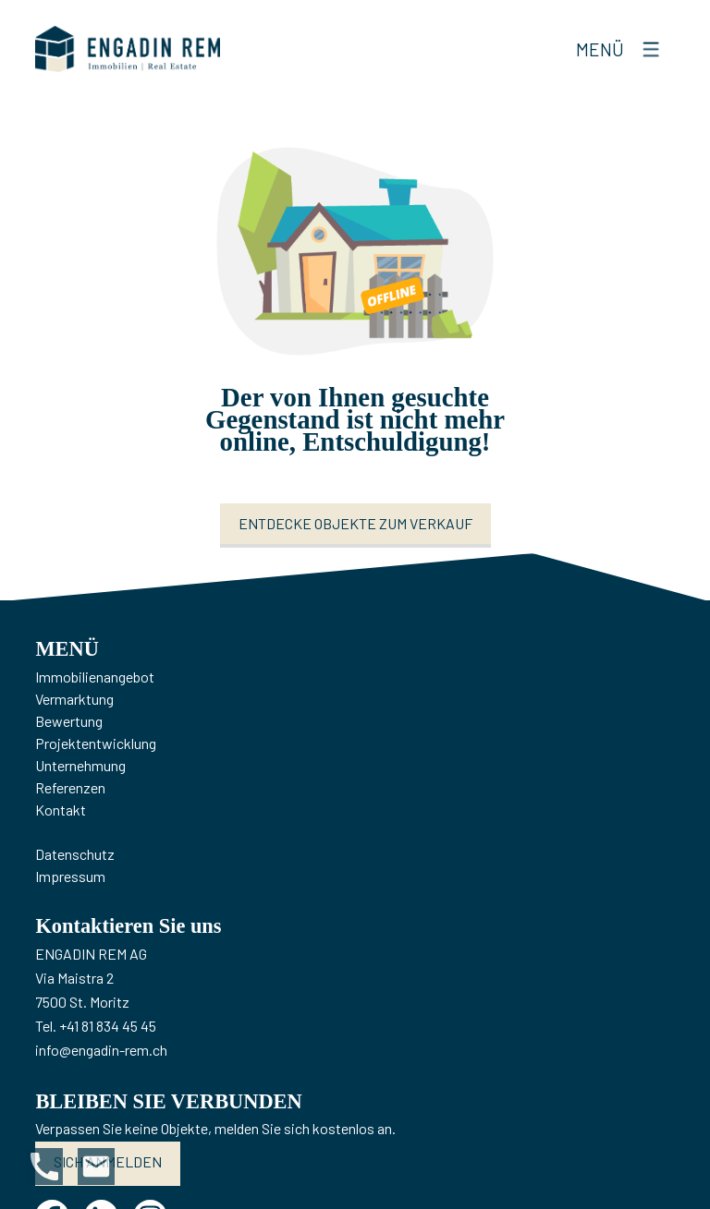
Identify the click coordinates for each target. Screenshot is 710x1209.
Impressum (70, 876)
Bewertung (69, 721)
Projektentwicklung (95, 743)
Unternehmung (80, 765)
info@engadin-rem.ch (101, 1049)
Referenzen (70, 787)
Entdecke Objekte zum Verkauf (355, 523)
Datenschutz (75, 854)
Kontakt (60, 809)
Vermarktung (74, 698)
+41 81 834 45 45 (107, 1025)
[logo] (127, 49)
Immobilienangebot (94, 676)
